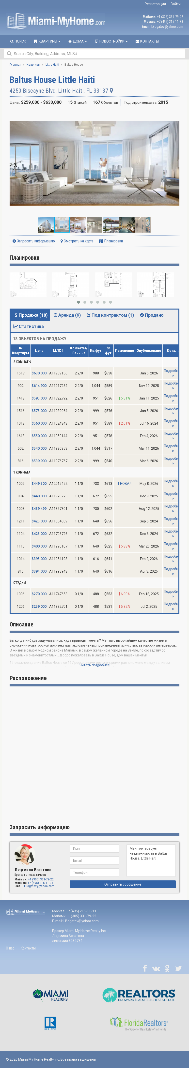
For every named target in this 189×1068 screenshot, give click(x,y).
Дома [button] (77, 41)
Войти (176, 4)
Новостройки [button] (111, 41)
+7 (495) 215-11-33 (170, 22)
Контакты (28, 948)
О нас (10, 948)
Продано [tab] (151, 315)
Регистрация (155, 4)
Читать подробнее (94, 665)
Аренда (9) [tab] (67, 315)
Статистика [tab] (28, 326)
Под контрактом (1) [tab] (110, 315)
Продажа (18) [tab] (30, 315)
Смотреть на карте (77, 241)
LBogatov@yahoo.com (167, 27)
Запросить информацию (34, 241)
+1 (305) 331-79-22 (170, 17)
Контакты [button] (147, 41)
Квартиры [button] (46, 41)
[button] (175, 115)
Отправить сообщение (122, 884)
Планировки (111, 241)
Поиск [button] (18, 41)
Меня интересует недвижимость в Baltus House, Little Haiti (151, 860)
